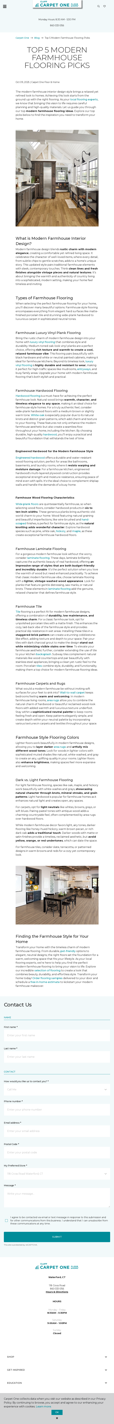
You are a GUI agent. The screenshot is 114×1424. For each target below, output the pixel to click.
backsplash (43, 654)
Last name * (10, 1048)
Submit (57, 1236)
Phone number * (13, 1101)
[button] (99, 6)
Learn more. (43, 1406)
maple (76, 531)
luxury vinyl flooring (42, 342)
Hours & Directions (57, 1291)
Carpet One (22, 37)
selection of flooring (47, 970)
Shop (57, 1356)
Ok (57, 1412)
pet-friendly (68, 951)
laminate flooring (38, 557)
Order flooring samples (47, 978)
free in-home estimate (45, 982)
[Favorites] (104, 6)
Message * (9, 1185)
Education (57, 1382)
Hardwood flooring (28, 395)
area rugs (53, 700)
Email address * (12, 1123)
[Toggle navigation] (5, 6)
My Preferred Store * (15, 1165)
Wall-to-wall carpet (72, 692)
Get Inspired (57, 1369)
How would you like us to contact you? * (26, 1081)
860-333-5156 (57, 25)
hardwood (50, 434)
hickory (60, 531)
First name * (11, 1027)
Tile (18, 611)
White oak (37, 415)
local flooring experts (84, 99)
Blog (37, 37)
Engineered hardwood (30, 457)
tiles (39, 665)
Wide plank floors (27, 504)
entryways (84, 369)
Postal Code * (11, 1144)
